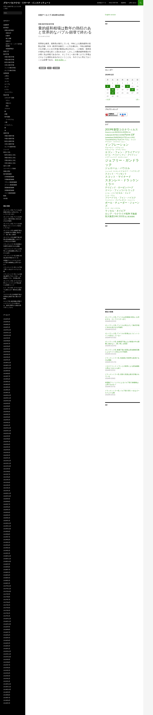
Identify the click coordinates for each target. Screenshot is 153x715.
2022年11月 (7, 430)
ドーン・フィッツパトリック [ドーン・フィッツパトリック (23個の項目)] (120, 190)
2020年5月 (6, 509)
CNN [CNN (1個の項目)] (129, 132)
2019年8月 (6, 534)
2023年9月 (6, 403)
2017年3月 (6, 610)
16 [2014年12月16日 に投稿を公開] (113, 90)
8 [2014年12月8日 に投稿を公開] (107, 86)
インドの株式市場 (10, 68)
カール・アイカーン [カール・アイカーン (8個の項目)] (113, 155)
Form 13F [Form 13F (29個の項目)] (130, 134)
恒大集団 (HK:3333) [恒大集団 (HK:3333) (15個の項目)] (114, 216)
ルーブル (7, 84)
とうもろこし (9, 125)
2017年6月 (6, 602)
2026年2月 (6, 324)
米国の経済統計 (9, 30)
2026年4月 (6, 319)
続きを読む (60, 60)
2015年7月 (6, 665)
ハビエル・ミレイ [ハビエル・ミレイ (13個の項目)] (122, 193)
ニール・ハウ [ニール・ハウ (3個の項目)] (109, 193)
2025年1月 (6, 360)
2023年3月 (6, 420)
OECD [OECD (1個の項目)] (128, 137)
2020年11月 (7, 493)
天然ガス (8, 103)
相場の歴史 (6, 171)
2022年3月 (6, 452)
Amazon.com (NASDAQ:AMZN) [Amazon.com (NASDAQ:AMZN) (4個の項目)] (116, 132)
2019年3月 (6, 548)
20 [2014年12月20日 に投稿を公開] (132, 90)
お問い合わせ (132, 2)
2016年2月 (6, 646)
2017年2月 (6, 613)
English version (110, 15)
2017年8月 (6, 597)
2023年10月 (7, 401)
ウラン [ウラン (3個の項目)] (124, 149)
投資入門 (6, 51)
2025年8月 (6, 341)
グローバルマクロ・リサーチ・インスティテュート (27, 2)
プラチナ (7, 108)
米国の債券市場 (9, 136)
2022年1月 (6, 458)
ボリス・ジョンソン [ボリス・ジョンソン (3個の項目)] (128, 200)
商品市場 (6, 95)
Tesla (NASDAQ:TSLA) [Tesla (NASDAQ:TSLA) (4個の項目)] (113, 140)
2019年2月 (6, 550)
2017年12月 (7, 586)
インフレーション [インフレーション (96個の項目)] (117, 144)
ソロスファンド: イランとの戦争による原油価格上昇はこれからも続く (12, 251)
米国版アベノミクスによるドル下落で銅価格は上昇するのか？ (12, 262)
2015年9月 (6, 659)
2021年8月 (6, 471)
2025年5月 (6, 349)
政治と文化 (6, 152)
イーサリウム (10, 119)
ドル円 (7, 78)
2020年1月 (6, 520)
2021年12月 (7, 460)
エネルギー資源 (9, 98)
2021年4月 (6, 482)
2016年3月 (6, 643)
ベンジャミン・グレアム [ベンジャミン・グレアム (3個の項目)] (113, 200)
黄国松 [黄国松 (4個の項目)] (132, 216)
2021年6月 (6, 477)
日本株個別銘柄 (9, 177)
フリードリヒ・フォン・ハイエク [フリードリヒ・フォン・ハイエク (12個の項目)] (120, 197)
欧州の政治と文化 (10, 155)
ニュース (6, 149)
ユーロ (7, 81)
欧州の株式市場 (9, 62)
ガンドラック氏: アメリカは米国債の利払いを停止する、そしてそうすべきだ (122, 318)
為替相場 (6, 73)
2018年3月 (6, 578)
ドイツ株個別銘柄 (10, 193)
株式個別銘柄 (7, 174)
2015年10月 (7, 657)
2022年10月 (7, 433)
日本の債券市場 (9, 144)
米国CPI (8, 41)
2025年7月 (6, 343)
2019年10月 (7, 529)
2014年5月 (6, 703)
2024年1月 (6, 392)
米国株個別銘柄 (9, 190)
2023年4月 (6, 417)
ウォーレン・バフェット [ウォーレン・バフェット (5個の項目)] (114, 147)
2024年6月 (6, 379)
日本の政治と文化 (10, 163)
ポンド (7, 87)
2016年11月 (7, 621)
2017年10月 (7, 591)
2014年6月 (6, 700)
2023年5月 (6, 414)
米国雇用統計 (10, 48)
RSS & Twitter (113, 2)
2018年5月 (6, 572)
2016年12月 (7, 618)
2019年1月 (6, 553)
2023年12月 (7, 395)
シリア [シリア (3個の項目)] (107, 157)
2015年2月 (6, 678)
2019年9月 (6, 531)
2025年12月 (7, 330)
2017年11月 (7, 588)
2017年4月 (6, 608)
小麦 (6, 122)
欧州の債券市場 (9, 141)
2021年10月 (7, 466)
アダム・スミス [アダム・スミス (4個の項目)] (130, 140)
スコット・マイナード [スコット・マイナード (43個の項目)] (118, 176)
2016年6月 (6, 635)
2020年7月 (6, 504)
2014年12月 (7, 684)
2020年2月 (6, 518)
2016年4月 (6, 640)
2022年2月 (6, 455)
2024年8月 (6, 373)
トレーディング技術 (9, 168)
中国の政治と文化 (10, 160)
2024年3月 (6, 387)
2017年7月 (6, 599)
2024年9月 (6, 371)
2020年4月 (6, 512)
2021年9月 (6, 469)
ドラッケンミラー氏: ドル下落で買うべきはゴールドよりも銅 (12, 269)
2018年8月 (6, 567)
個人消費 (8, 38)
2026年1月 (6, 327)
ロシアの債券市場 (10, 147)
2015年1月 (6, 681)
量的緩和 (42, 68)
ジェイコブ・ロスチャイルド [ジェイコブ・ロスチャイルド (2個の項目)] (119, 157)
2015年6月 (6, 667)
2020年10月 (7, 496)
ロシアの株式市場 (10, 70)
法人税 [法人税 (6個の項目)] (127, 216)
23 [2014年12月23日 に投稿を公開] (113, 93)
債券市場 (6, 133)
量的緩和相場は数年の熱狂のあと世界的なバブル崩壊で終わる (65, 30)
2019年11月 (7, 526)
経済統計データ (101, 2)
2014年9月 (6, 692)
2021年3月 (6, 485)
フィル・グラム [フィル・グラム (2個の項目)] (110, 195)
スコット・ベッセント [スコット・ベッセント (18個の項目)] (116, 173)
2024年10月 (7, 368)
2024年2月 (6, 390)
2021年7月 (6, 474)
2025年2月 (6, 357)
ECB (49, 68)
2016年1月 (6, 648)
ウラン (8, 100)
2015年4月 (6, 673)
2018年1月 (6, 583)
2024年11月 (7, 365)
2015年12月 (7, 651)
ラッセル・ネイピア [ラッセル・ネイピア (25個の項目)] (115, 210)
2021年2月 (6, 488)
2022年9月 (6, 436)
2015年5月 (6, 670)
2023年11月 (7, 398)
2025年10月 (7, 335)
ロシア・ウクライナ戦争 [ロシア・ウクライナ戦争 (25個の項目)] (117, 213)
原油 (7, 106)
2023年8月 (6, 406)
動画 (4, 196)
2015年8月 (6, 662)
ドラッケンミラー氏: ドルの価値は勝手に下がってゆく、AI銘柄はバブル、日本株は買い (12, 276)
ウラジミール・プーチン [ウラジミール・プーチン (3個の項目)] (113, 149)
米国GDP (8, 33)
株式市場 (51, 24)
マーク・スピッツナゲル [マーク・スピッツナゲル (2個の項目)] (112, 208)
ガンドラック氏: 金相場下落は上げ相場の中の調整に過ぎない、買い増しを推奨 (122, 343)
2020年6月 (6, 507)
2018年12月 (7, 556)
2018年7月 (6, 569)
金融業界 (6, 25)
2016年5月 (6, 638)
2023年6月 (6, 411)
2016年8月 (6, 629)
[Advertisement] (122, 45)
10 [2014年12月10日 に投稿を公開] (117, 86)
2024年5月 (6, 381)
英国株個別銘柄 (9, 187)
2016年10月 (7, 624)
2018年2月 (6, 580)
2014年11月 (7, 687)
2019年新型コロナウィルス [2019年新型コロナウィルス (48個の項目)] (121, 129)
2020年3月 (6, 515)
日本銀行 (56, 68)
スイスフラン (9, 92)
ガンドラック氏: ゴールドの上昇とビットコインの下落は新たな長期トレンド (12, 283)
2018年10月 (7, 561)
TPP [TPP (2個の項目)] (123, 140)
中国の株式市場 (9, 59)
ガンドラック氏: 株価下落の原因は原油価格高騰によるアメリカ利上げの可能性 (122, 351)
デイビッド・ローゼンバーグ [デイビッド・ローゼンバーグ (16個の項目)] (119, 187)
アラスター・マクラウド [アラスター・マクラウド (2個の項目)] (112, 142)
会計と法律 (6, 166)
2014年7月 (6, 697)
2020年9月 (6, 499)
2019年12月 (7, 523)
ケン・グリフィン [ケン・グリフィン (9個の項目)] (129, 155)
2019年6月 (6, 539)
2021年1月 (6, 490)
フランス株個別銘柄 (11, 182)
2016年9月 (6, 627)
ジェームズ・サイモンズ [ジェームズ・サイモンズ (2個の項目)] (112, 171)
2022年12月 (7, 428)
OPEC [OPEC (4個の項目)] (133, 137)
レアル (7, 89)
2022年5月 (6, 447)
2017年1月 (6, 616)
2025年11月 (7, 332)
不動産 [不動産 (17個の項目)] (133, 213)
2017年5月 (6, 605)
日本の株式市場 (9, 65)
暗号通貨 (7, 117)
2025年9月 (6, 338)
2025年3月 (6, 354)
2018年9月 (6, 564)
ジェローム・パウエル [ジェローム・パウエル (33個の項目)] (117, 168)
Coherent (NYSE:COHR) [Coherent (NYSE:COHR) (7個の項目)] (114, 135)
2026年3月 (6, 322)
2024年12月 (7, 362)
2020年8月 (6, 501)
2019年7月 (6, 537)
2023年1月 (6, 425)
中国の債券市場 (9, 138)
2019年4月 (6, 545)
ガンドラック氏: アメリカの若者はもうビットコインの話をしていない (12, 226)
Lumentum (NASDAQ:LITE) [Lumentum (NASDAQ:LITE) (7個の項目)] (116, 137)
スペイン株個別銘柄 (11, 185)
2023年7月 (6, 409)
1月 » (137, 99)
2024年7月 (6, 376)
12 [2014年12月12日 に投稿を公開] (127, 86)
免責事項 (123, 2)
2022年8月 (6, 439)
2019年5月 (6, 542)
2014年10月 (7, 689)
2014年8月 (6, 695)
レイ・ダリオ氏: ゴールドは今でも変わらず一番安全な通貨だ (12, 290)
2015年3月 (6, 676)
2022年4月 (6, 450)
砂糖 (6, 114)
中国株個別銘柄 (9, 179)
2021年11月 (7, 463)
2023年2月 (6, 422)
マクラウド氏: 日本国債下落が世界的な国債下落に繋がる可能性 (12, 296)
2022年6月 (6, 444)
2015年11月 (7, 654)
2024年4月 (6, 384)
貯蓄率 (8, 36)
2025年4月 (6, 352)
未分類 (5, 198)
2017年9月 (6, 594)
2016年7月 (6, 632)
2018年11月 (7, 559)
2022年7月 (6, 441)
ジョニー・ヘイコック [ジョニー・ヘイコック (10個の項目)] (130, 171)
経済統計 (6, 27)
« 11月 (108, 99)
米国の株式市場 (43, 24)
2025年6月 (6, 346)
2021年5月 (6, 480)
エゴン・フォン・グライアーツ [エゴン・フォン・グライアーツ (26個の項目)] (122, 152)
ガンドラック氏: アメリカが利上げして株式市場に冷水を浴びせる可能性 (122, 326)
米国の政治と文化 (10, 157)
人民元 (7, 76)
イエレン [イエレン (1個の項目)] (122, 141)
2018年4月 (6, 575)
